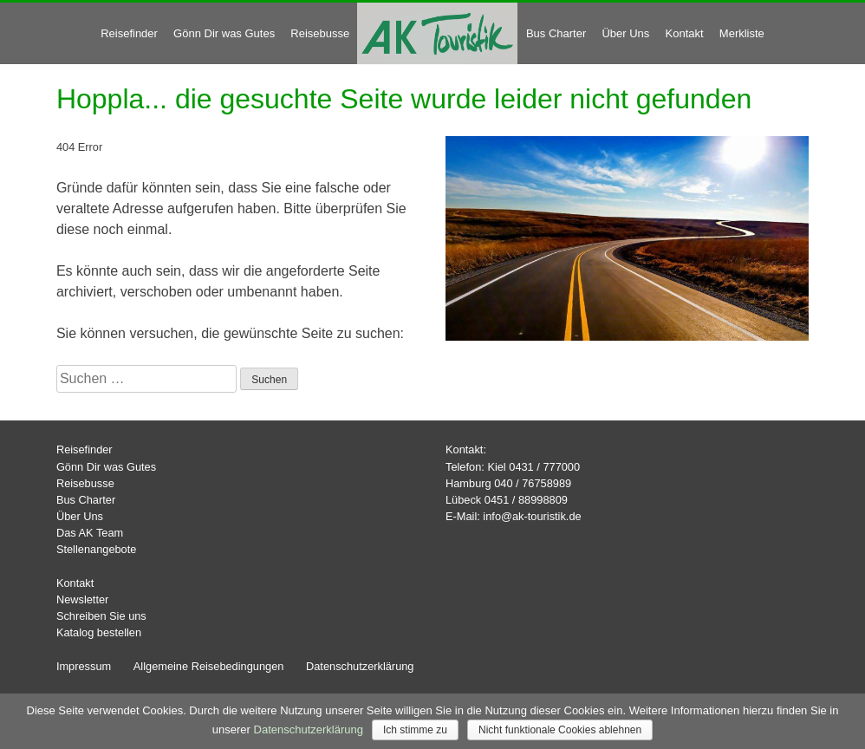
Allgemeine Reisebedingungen (208, 666)
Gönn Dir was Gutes (224, 33)
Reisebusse (319, 33)
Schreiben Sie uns (101, 615)
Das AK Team (89, 532)
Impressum (83, 666)
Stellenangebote (96, 549)
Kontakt (685, 33)
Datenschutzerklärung (359, 666)
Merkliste (741, 33)
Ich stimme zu (415, 730)
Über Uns (625, 33)
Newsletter (82, 599)
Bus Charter (556, 33)
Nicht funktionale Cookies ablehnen (559, 730)
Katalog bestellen (98, 632)
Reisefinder (129, 33)
